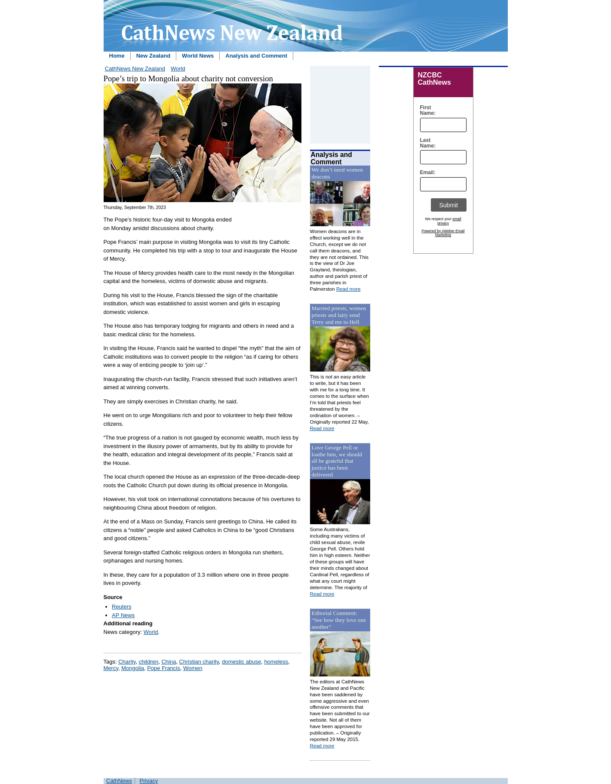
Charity (126, 661)
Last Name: (426, 143)
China (168, 661)
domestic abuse (241, 661)
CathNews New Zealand (135, 68)
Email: (426, 172)
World (178, 68)
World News (198, 55)
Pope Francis (163, 668)
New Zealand (153, 55)
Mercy (111, 668)
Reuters (122, 606)
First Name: (426, 110)
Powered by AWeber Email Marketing (443, 233)
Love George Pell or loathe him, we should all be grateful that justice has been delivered (337, 461)
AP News (123, 615)
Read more (348, 289)
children (149, 661)
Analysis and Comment (256, 55)
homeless (276, 661)
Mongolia (132, 668)
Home (117, 55)
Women (193, 668)
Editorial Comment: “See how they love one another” (339, 620)
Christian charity (199, 661)
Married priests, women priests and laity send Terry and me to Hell (339, 315)
